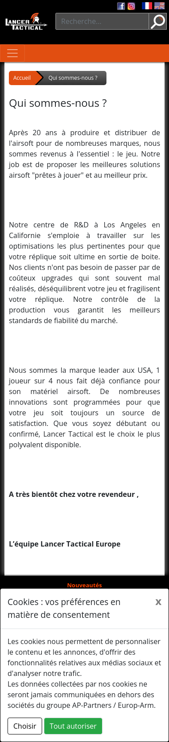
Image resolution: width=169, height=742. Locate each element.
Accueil (22, 78)
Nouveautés (84, 585)
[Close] (158, 601)
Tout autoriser (73, 726)
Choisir (24, 726)
